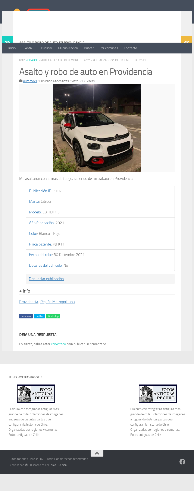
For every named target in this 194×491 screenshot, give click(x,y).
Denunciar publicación (46, 296)
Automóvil (30, 98)
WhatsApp (53, 332)
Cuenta (27, 48)
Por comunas (109, 48)
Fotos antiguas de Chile (24, 452)
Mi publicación (68, 48)
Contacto (130, 48)
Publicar (46, 48)
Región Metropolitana (57, 318)
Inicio (12, 48)
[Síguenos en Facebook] (182, 479)
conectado (58, 361)
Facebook (26, 332)
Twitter (39, 332)
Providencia (28, 318)
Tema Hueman (58, 482)
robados (31, 77)
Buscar (89, 48)
